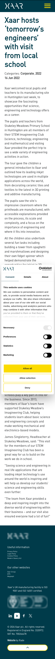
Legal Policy (11, 554)
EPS (8, 574)
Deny (27, 387)
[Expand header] (50, 6)
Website (11, 640)
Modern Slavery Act (14, 558)
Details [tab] (27, 277)
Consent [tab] (9, 277)
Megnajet (10, 576)
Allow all (27, 368)
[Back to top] (27, 648)
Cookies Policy (12, 556)
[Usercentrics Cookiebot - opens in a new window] (39, 269)
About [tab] (45, 277)
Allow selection (27, 378)
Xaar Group (11, 572)
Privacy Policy (12, 552)
